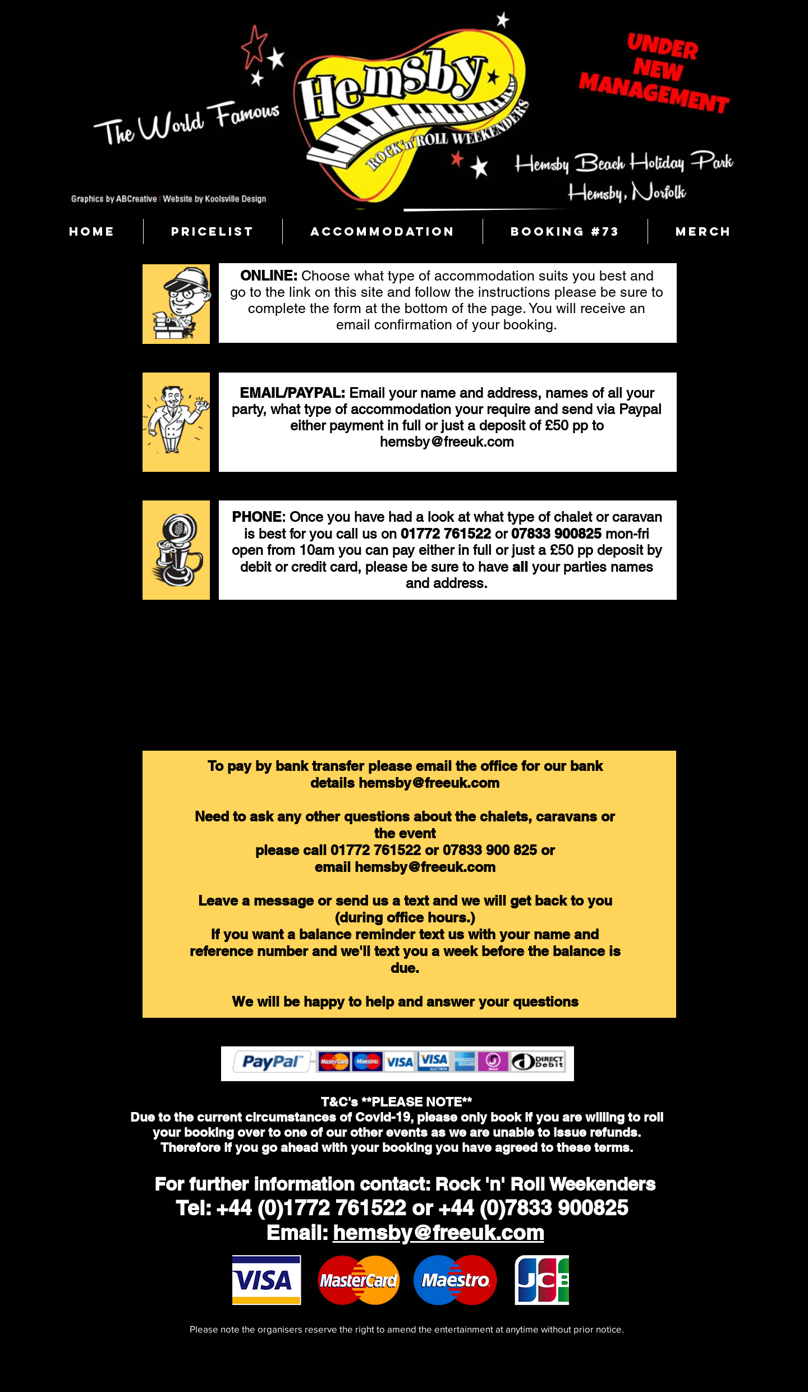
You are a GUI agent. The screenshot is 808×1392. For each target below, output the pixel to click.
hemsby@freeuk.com (447, 442)
